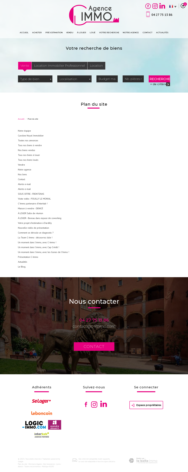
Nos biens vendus (26, 150)
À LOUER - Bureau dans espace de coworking (39, 218)
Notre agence (131, 32)
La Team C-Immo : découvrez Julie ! (35, 237)
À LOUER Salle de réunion (30, 213)
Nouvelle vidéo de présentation (33, 227)
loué (92, 32)
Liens (58, 464)
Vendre (21, 164)
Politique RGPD (48, 466)
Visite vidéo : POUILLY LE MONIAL (34, 198)
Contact (147, 32)
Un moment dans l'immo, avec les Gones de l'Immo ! (43, 252)
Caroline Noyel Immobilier (31, 135)
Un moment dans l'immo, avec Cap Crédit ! (38, 247)
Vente (25, 65)
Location (96, 65)
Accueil (24, 32)
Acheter (37, 32)
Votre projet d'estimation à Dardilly (35, 223)
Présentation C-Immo (28, 256)
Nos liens (22, 174)
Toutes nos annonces (28, 140)
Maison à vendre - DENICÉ (30, 208)
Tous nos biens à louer (29, 155)
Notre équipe (24, 130)
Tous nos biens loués (28, 159)
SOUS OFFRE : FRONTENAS (31, 193)
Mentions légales (35, 464)
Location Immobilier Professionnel (59, 65)
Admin (20, 466)
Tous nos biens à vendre (30, 145)
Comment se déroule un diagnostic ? (36, 232)
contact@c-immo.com (94, 326)
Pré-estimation (54, 32)
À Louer (81, 32)
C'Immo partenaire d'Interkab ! (33, 203)
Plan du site (22, 464)
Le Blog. (22, 266)
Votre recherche (109, 32)
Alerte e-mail (24, 184)
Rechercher (160, 79)
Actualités (162, 32)
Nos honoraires (49, 464)
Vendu (69, 32)
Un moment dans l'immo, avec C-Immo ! (37, 242)
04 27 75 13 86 (94, 320)
